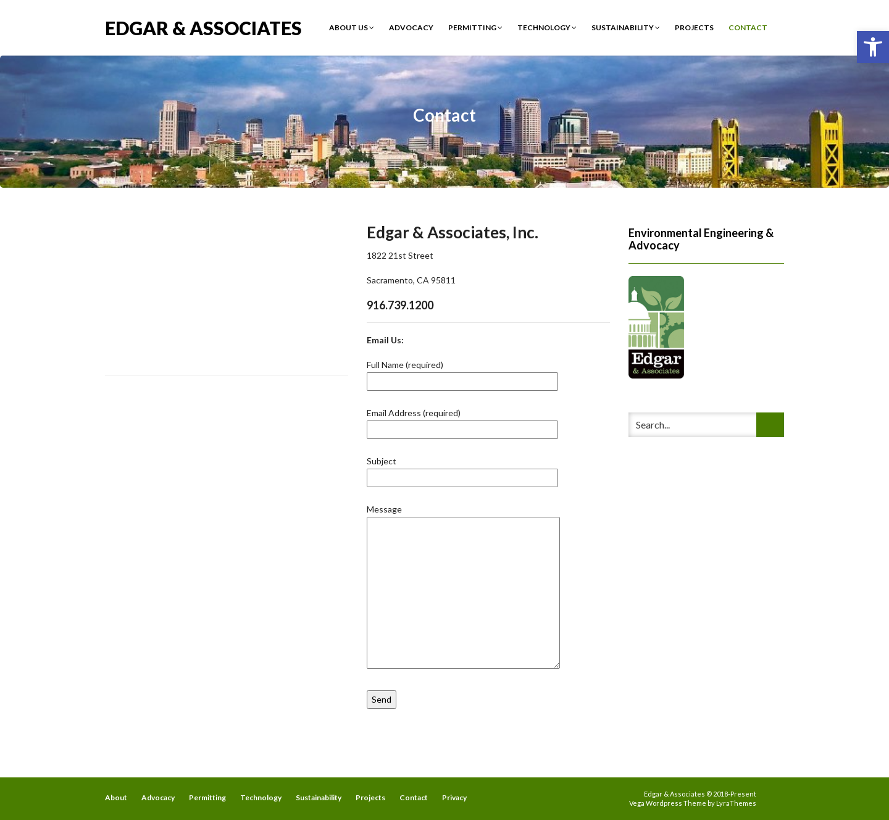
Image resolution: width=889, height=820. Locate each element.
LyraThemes (736, 803)
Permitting (475, 27)
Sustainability (625, 27)
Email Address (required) (462, 421)
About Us (351, 27)
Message (463, 587)
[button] (873, 47)
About (116, 797)
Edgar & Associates (203, 27)
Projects (694, 27)
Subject (462, 469)
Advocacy (411, 27)
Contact (747, 27)
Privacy (454, 797)
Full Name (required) (462, 373)
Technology (547, 27)
